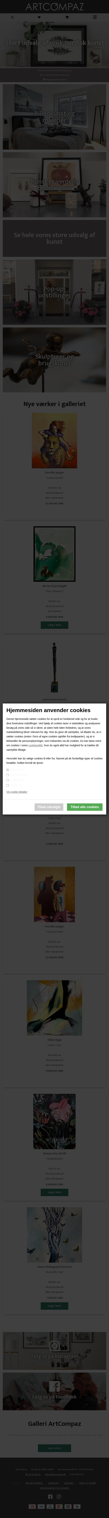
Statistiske (16, 785)
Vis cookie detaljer (16, 791)
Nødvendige (17, 769)
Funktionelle (17, 780)
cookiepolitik (36, 745)
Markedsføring (18, 774)
